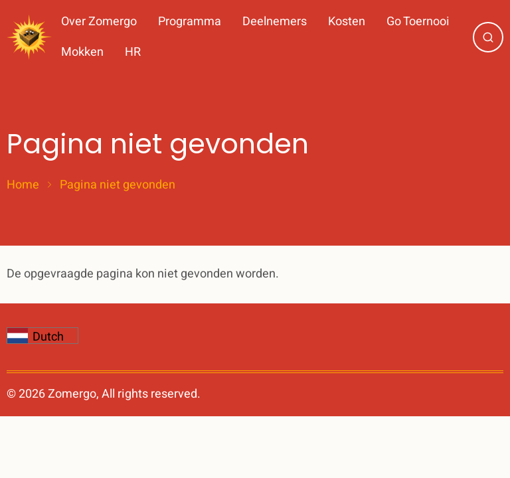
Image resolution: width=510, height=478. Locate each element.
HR (133, 52)
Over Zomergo (99, 22)
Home (23, 185)
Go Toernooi (418, 22)
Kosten (346, 22)
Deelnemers (274, 22)
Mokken (82, 52)
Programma (189, 22)
